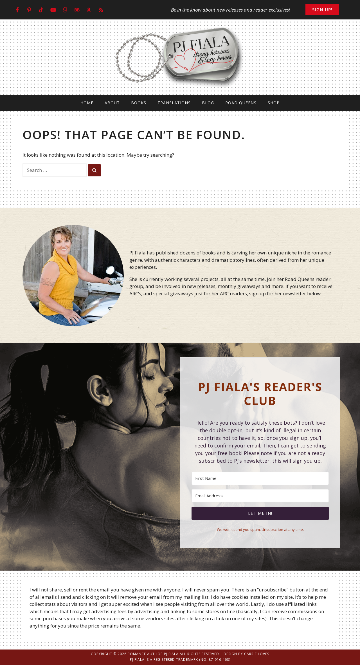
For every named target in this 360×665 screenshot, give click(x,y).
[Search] (94, 170)
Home (86, 102)
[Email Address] (260, 495)
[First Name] (260, 478)
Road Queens (240, 102)
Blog (208, 102)
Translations (174, 102)
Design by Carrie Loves (246, 653)
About (112, 102)
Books (138, 102)
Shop (274, 102)
